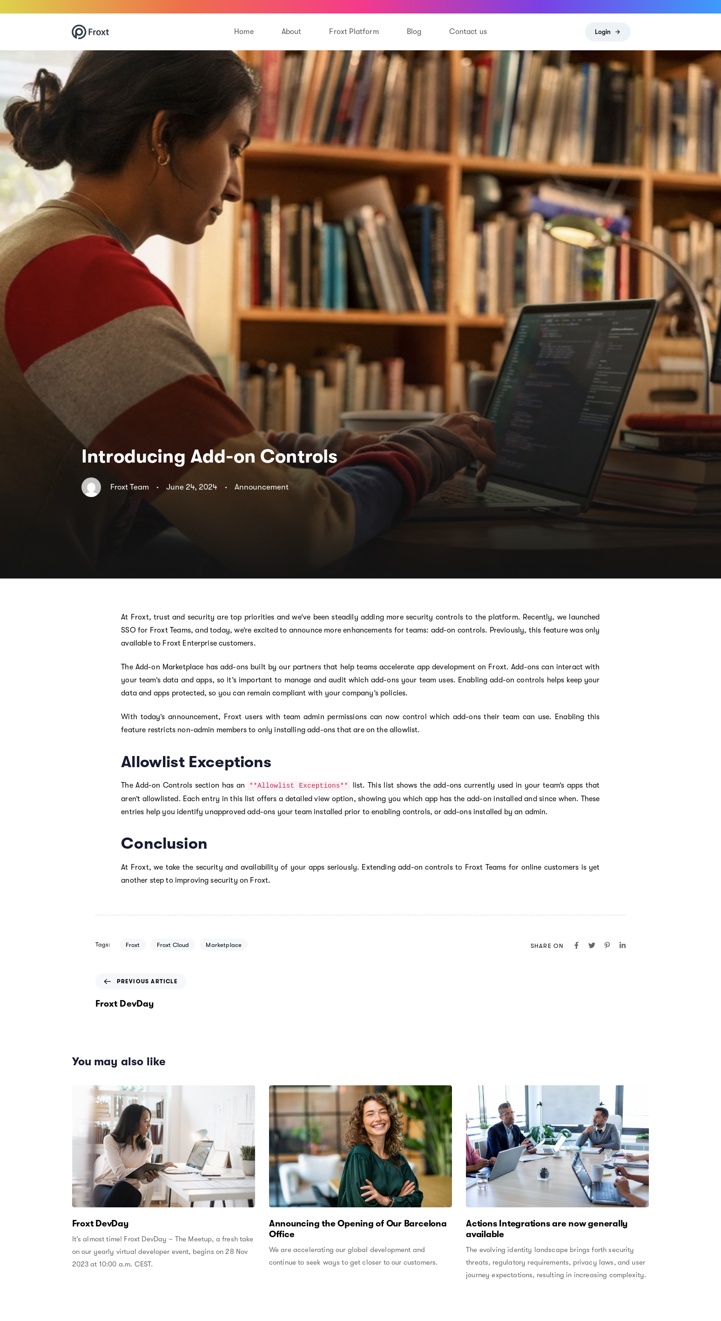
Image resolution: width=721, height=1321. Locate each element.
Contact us (468, 31)
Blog (414, 31)
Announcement (262, 487)
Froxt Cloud (173, 944)
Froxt (133, 944)
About (292, 31)
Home (244, 31)
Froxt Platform (353, 31)
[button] (645, 31)
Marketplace (224, 944)
